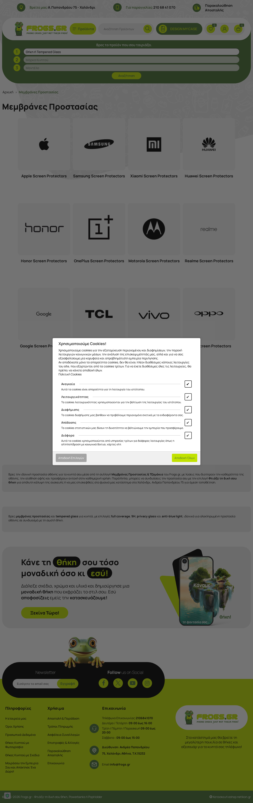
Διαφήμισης (70, 410)
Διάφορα (67, 435)
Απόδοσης (68, 422)
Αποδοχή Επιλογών (71, 458)
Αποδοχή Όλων (184, 458)
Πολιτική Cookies (70, 374)
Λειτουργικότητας (74, 397)
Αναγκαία (68, 384)
